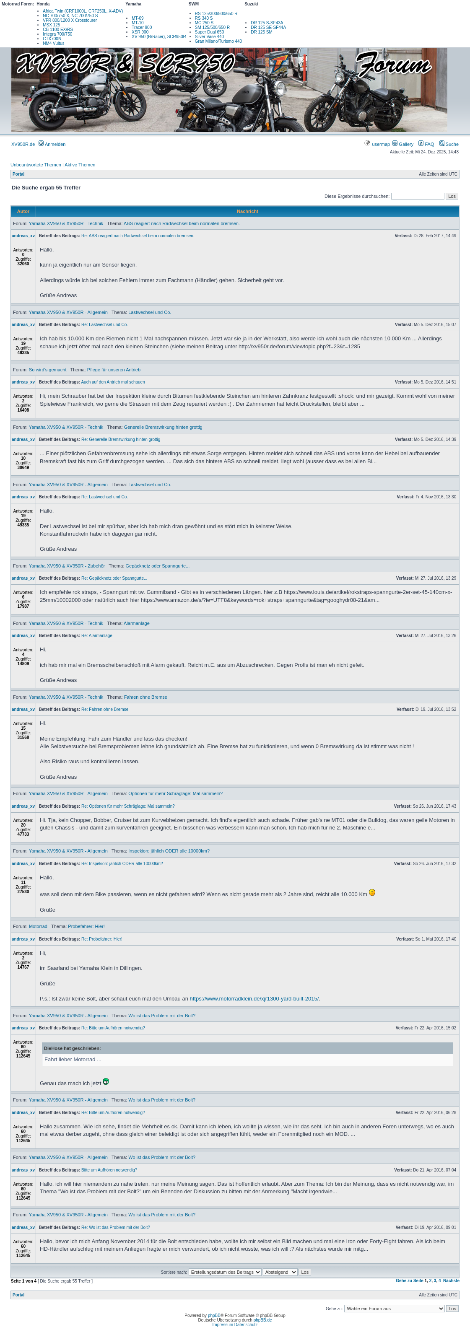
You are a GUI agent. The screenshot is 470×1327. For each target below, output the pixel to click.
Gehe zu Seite (409, 1280)
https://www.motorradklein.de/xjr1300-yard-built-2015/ (254, 998)
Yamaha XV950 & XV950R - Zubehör (67, 565)
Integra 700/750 (57, 34)
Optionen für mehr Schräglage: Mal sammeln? (175, 793)
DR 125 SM (262, 32)
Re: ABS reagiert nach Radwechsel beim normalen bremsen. (138, 235)
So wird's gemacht (48, 369)
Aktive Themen (80, 164)
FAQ (426, 144)
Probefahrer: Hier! (86, 926)
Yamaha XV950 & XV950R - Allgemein (68, 312)
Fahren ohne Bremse (145, 697)
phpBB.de (263, 1320)
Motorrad (38, 926)
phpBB (214, 1315)
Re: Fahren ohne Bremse (104, 709)
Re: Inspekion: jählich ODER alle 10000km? (122, 863)
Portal (18, 174)
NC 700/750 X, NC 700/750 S (70, 15)
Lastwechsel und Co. (149, 312)
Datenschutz (246, 1324)
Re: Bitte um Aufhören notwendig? (113, 1028)
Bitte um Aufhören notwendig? (109, 1170)
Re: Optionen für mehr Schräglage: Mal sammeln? (128, 806)
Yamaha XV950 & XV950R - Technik (66, 223)
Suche (449, 144)
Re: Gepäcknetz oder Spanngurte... (114, 578)
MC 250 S (204, 23)
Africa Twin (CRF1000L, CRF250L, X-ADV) (83, 11)
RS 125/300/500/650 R (216, 13)
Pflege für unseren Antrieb (113, 369)
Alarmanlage (137, 623)
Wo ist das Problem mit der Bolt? (161, 1015)
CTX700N (52, 38)
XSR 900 (140, 32)
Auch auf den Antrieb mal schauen (113, 382)
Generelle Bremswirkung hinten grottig (163, 427)
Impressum (223, 1324)
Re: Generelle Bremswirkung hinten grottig (120, 439)
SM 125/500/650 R (212, 27)
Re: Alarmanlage (96, 635)
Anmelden (52, 144)
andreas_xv (23, 235)
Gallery (402, 144)
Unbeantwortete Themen (35, 164)
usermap (377, 144)
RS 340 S (204, 18)
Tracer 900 (142, 27)
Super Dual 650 (209, 32)
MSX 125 (51, 25)
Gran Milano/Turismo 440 (218, 41)
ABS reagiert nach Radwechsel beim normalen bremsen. (182, 223)
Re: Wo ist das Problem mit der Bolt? (115, 1227)
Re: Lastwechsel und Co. (104, 324)
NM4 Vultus (53, 43)
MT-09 (137, 18)
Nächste (451, 1280)
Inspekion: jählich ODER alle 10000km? (169, 850)
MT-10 (137, 23)
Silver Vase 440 (209, 36)
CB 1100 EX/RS (58, 29)
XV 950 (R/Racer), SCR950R (159, 36)
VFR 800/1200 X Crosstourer (70, 20)
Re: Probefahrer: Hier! (101, 939)
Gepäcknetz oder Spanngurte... (158, 565)
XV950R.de (23, 144)
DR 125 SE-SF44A (268, 27)
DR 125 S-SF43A (267, 23)
